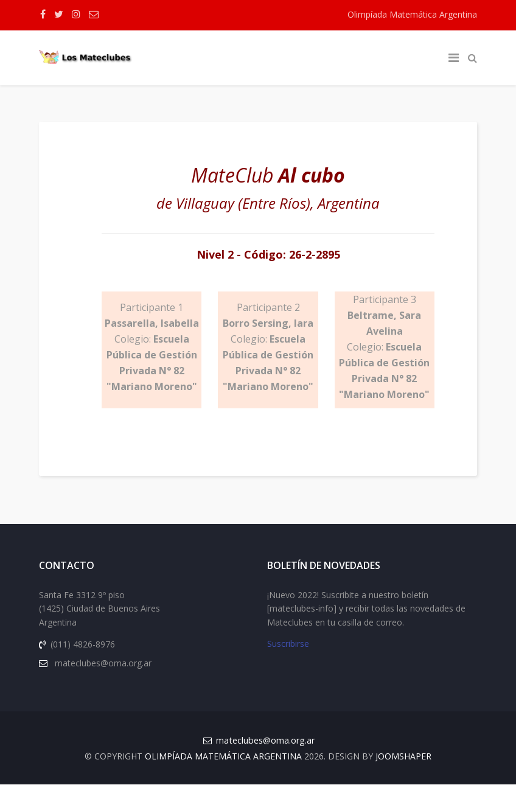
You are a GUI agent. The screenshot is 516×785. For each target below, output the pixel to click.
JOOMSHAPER (403, 756)
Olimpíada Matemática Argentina (412, 14)
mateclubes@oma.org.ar (265, 741)
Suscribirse (288, 645)
